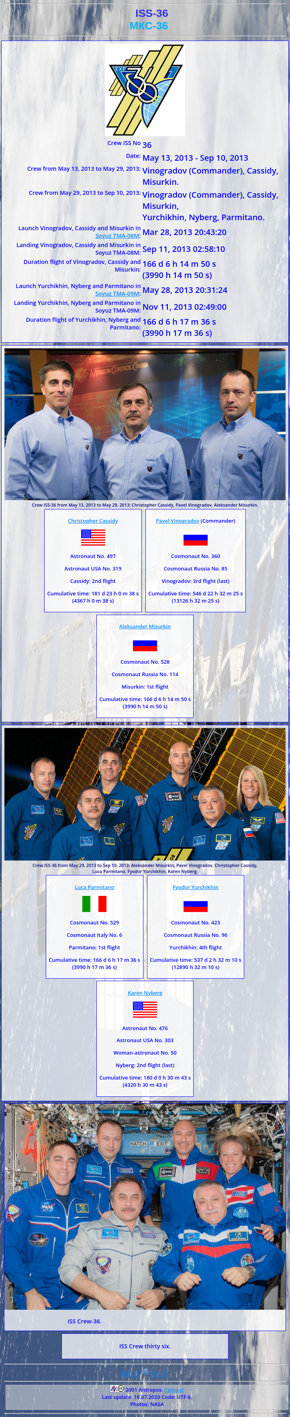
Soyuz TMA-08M (117, 235)
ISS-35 (130, 1373)
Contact (174, 1389)
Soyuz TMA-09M (117, 293)
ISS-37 (160, 1373)
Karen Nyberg (145, 992)
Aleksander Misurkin (145, 626)
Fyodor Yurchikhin (196, 887)
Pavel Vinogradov (177, 520)
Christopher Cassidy (93, 520)
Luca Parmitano (94, 887)
